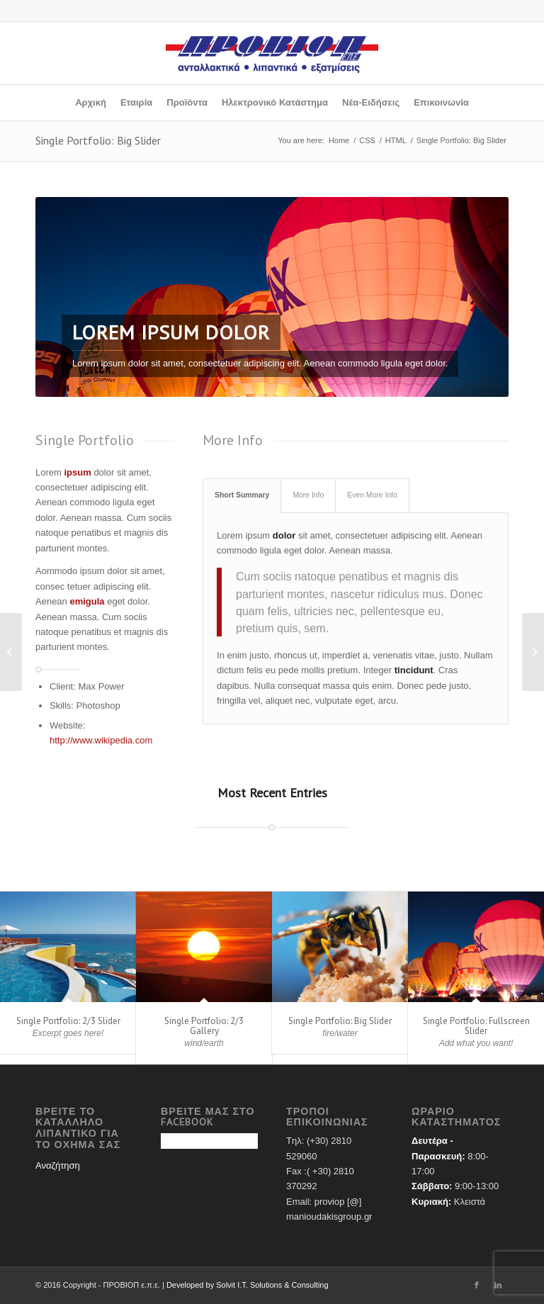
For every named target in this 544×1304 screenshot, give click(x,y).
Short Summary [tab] (242, 495)
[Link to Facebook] (476, 1284)
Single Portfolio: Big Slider (98, 140)
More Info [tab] (308, 495)
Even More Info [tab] (372, 495)
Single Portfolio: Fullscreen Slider (476, 1026)
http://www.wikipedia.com (101, 740)
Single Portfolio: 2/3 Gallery (204, 1026)
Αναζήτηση (57, 1165)
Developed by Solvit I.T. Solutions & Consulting (247, 1285)
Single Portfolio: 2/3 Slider (68, 1021)
